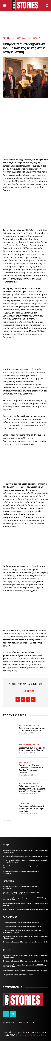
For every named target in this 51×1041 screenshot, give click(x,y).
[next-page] (8, 822)
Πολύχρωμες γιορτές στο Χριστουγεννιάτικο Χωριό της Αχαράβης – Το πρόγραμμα (32, 788)
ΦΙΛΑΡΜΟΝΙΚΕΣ (25, 762)
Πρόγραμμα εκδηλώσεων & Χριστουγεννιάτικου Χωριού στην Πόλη (31, 808)
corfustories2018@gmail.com (33, 1035)
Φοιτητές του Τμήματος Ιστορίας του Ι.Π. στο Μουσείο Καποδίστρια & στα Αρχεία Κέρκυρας (21, 893)
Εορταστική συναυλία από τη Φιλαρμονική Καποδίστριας (31, 749)
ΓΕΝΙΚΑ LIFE (23, 803)
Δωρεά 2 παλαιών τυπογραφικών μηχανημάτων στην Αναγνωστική (25, 909)
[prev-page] (4, 822)
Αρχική (7, 38)
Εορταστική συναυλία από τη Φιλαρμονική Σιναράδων (31, 729)
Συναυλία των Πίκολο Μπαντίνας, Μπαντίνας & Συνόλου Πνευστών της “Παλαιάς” (30, 769)
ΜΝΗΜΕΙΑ (34, 38)
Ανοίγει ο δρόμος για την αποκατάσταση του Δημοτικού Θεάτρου (25, 971)
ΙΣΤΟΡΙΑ (20, 38)
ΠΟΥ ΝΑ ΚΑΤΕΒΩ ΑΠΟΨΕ (28, 725)
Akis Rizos (28, 691)
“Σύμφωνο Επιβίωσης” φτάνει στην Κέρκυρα (18, 975)
